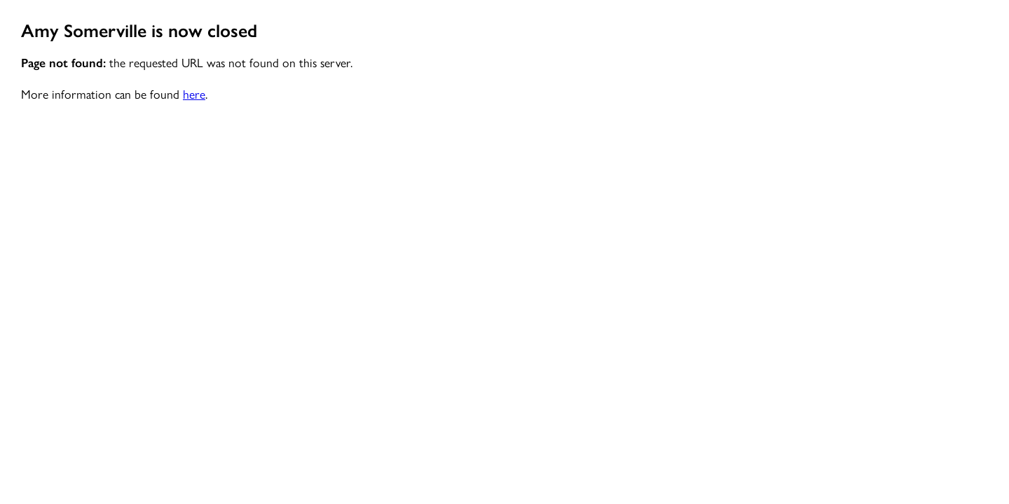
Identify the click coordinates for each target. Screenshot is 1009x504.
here (194, 93)
